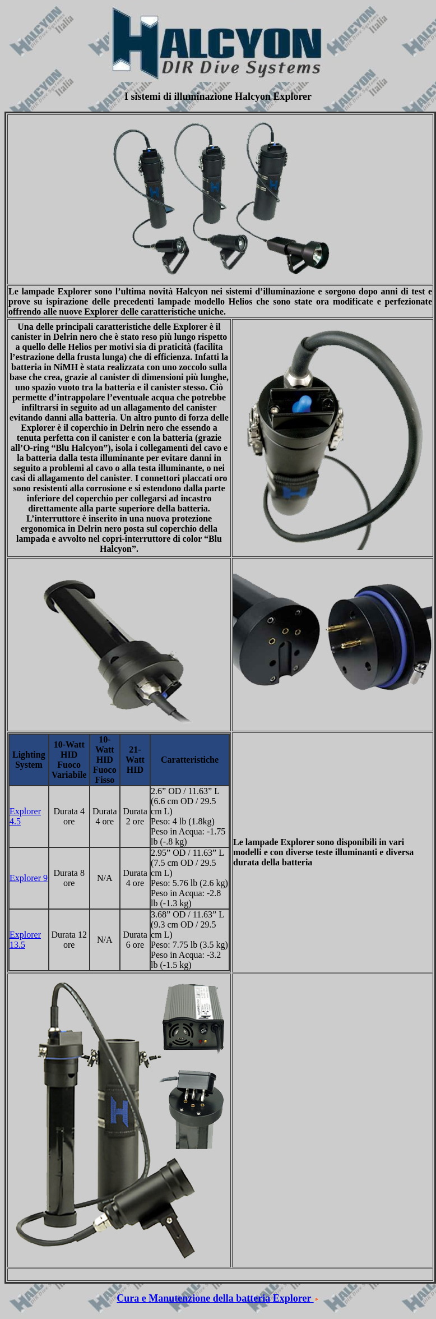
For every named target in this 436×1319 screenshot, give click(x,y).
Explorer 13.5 (25, 939)
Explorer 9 (29, 878)
